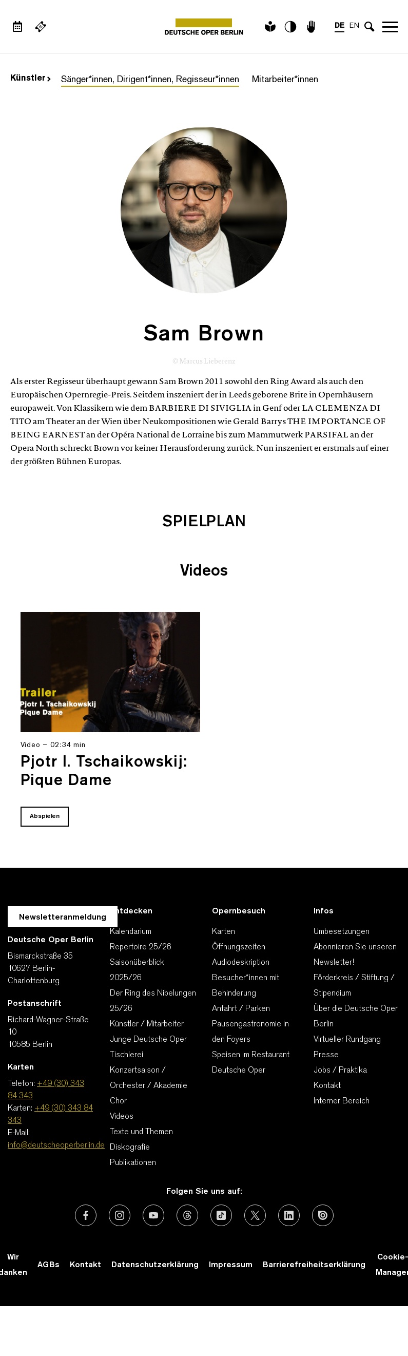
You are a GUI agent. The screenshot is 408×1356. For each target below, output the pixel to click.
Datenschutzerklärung (155, 1265)
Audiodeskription (240, 963)
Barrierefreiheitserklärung (314, 1265)
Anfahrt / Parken (241, 1009)
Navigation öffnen (390, 27)
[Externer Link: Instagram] (119, 1215)
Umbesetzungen (342, 932)
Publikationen (133, 1163)
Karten (223, 932)
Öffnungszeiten (238, 947)
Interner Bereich (342, 1101)
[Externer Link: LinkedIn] (289, 1215)
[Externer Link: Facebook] (85, 1215)
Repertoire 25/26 (140, 947)
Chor (118, 1101)
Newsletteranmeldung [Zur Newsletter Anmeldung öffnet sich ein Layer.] (62, 917)
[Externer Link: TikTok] (221, 1215)
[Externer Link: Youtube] (153, 1215)
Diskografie (130, 1147)
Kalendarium (130, 932)
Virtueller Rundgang (347, 1040)
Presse (326, 1055)
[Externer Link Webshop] (40, 26)
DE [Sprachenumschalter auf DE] (339, 26)
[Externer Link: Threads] (187, 1215)
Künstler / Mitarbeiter (147, 1024)
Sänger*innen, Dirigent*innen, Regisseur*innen (150, 80)
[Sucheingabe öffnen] (369, 26)
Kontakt (327, 1086)
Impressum (230, 1265)
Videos (121, 1117)
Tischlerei (126, 1055)
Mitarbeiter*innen (285, 80)
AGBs (48, 1265)
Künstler (30, 78)
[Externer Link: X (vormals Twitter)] (255, 1215)
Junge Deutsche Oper (148, 1040)
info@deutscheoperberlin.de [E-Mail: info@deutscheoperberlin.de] (56, 1145)
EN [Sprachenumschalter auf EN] (354, 26)
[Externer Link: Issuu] (323, 1215)
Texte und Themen (141, 1132)
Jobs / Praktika (340, 1070)
